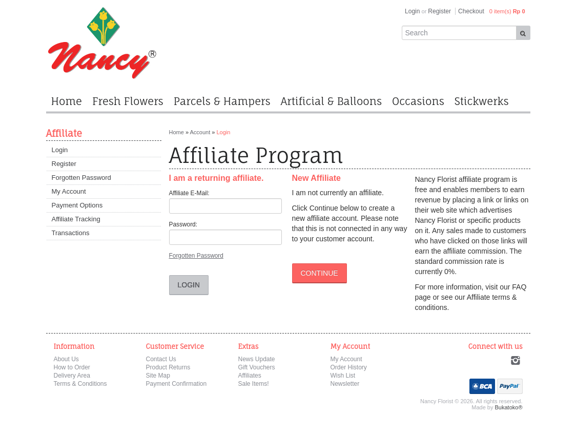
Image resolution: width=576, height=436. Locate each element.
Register (439, 11)
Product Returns (168, 367)
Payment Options (77, 205)
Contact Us (161, 359)
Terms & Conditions (80, 383)
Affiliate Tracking (76, 219)
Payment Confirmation (176, 383)
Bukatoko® (509, 407)
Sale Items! (253, 383)
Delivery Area (72, 375)
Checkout (471, 11)
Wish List (343, 375)
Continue (319, 273)
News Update (256, 359)
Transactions (71, 233)
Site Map (158, 375)
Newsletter (345, 383)
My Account (69, 191)
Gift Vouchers (256, 367)
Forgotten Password (81, 177)
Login (412, 11)
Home (176, 132)
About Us (66, 359)
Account (200, 132)
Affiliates (249, 375)
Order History (349, 367)
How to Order (72, 367)
